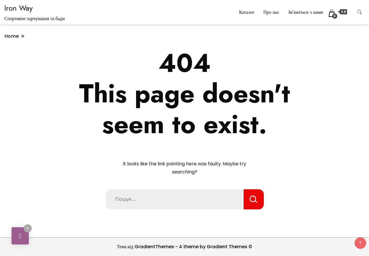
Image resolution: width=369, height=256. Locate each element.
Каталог (247, 12)
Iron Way (18, 8)
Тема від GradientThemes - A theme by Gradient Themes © (184, 246)
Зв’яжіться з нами (305, 12)
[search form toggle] (359, 12)
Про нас (271, 12)
